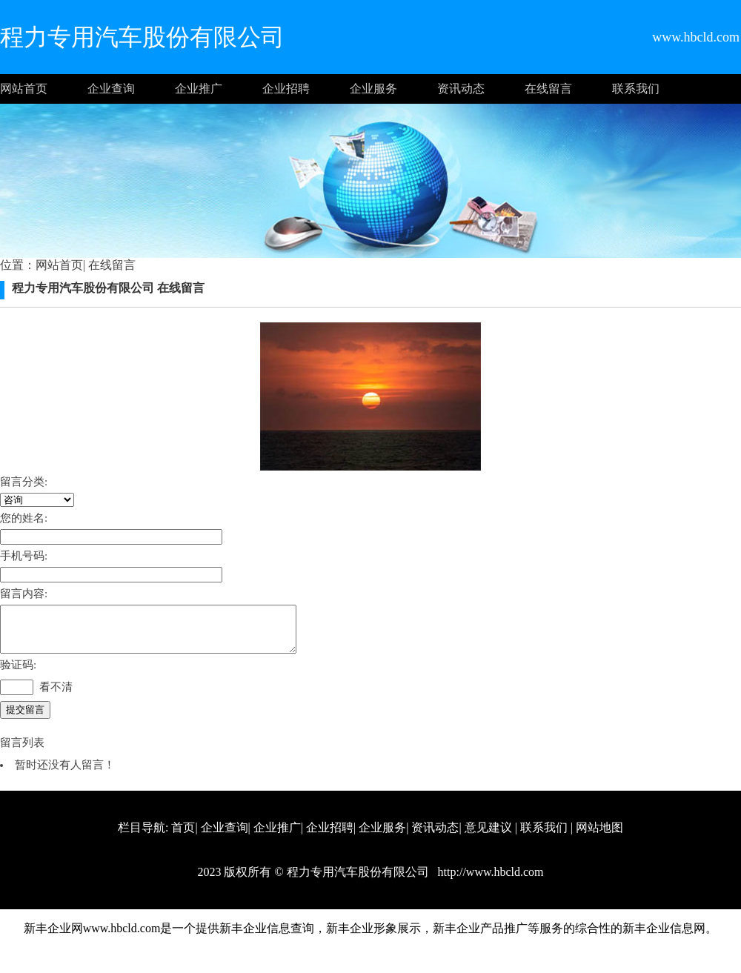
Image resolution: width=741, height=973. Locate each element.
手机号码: (23, 556)
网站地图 (599, 836)
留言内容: (23, 594)
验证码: (18, 674)
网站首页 (23, 88)
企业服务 (373, 88)
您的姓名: (23, 518)
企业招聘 (286, 88)
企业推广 (198, 88)
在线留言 (548, 88)
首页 (183, 836)
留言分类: (23, 482)
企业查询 (111, 88)
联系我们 (635, 88)
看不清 (56, 696)
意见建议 (488, 836)
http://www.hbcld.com (489, 880)
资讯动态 (461, 88)
